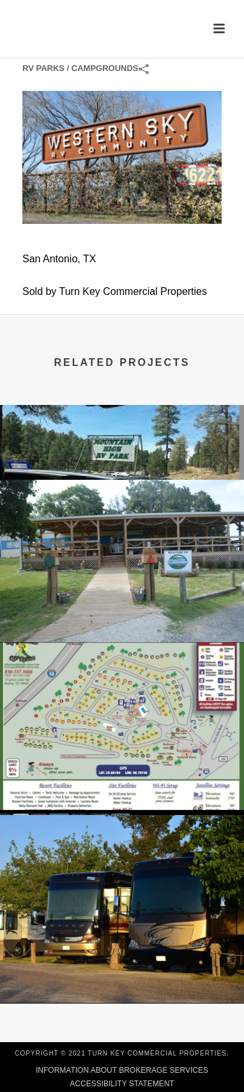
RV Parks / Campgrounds (80, 68)
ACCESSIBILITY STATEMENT (122, 1083)
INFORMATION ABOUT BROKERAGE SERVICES (122, 1070)
